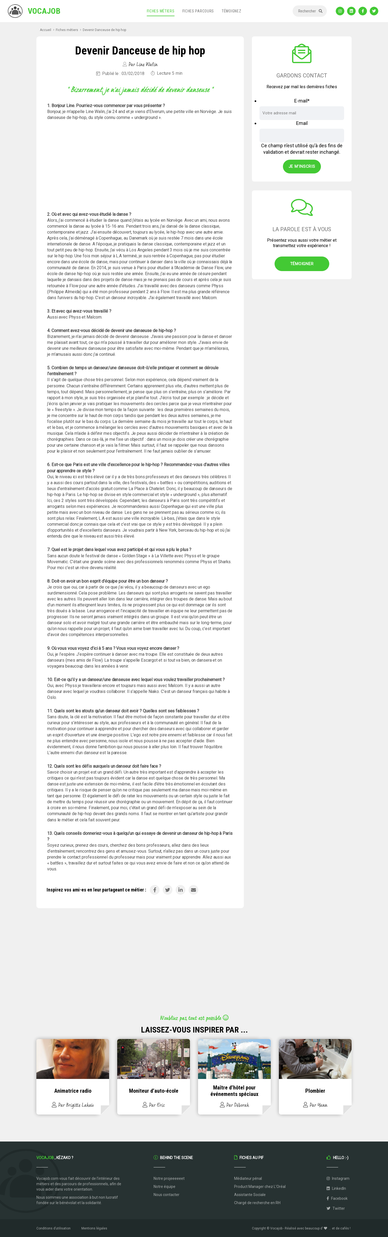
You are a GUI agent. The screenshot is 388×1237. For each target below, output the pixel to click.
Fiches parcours (198, 11)
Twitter (336, 1208)
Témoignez (231, 11)
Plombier (315, 1091)
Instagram (338, 1178)
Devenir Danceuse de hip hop (104, 30)
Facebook (337, 1198)
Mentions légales (94, 1228)
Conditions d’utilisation (53, 1228)
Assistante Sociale (250, 1194)
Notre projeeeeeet (169, 1178)
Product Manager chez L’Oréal (260, 1186)
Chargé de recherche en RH (257, 1203)
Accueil (45, 30)
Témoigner (302, 263)
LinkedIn (336, 1188)
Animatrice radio (72, 1091)
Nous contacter (166, 1194)
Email (302, 123)
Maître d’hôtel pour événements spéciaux (234, 1090)
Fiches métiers (161, 11)
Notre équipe (164, 1186)
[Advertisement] (140, 166)
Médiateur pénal (248, 1178)
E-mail (302, 101)
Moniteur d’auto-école (153, 1091)
